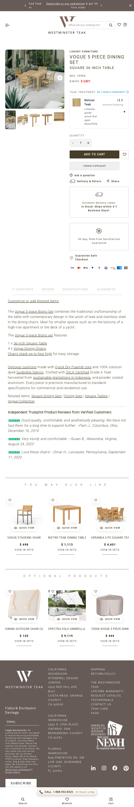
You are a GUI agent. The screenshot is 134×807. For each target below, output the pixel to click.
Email (11, 721)
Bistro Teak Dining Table (67, 537)
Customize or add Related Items (33, 301)
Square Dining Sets (46, 396)
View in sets (24, 549)
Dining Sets (73, 396)
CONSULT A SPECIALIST (94, 166)
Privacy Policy (12, 772)
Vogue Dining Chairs (30, 348)
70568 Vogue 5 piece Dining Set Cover (110, 629)
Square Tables (96, 396)
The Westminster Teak (105, 684)
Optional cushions (22, 367)
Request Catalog (106, 695)
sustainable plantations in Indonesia (62, 377)
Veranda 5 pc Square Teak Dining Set (110, 537)
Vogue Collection (21, 401)
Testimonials (102, 700)
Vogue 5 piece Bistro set (34, 335)
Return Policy (103, 673)
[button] (25, 5)
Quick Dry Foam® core (73, 367)
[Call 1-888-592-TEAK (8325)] (67, 792)
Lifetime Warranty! (107, 691)
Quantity (77, 135)
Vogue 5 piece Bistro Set (34, 311)
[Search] (110, 25)
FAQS (95, 713)
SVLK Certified (77, 372)
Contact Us (101, 704)
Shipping (98, 669)
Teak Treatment (83, 92)
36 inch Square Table (30, 343)
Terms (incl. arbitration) (18, 769)
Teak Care (99, 708)
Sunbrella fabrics (30, 372)
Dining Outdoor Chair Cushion (24, 629)
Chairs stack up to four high (30, 354)
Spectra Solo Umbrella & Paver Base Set (67, 629)
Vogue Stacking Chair (24, 537)
